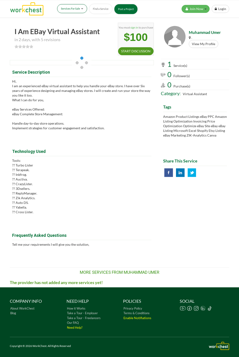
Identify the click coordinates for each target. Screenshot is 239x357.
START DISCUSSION (136, 51)
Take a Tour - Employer (82, 313)
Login (220, 9)
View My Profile (203, 44)
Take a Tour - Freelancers (84, 318)
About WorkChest (22, 308)
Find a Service (101, 8)
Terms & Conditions (136, 313)
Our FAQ (73, 323)
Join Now (196, 9)
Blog (13, 313)
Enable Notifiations (137, 318)
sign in (134, 27)
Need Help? (74, 327)
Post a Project (126, 9)
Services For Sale (72, 8)
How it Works (76, 308)
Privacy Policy (132, 308)
